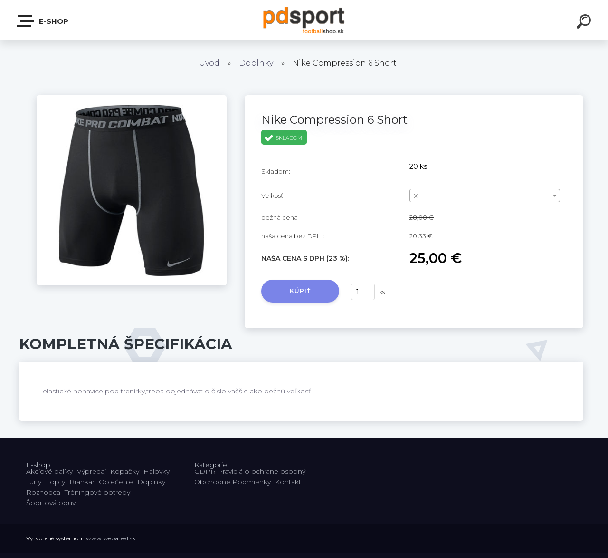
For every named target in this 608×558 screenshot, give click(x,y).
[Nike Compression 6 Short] (132, 98)
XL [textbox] (417, 196)
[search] (585, 23)
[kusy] (363, 292)
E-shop (43, 21)
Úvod (209, 63)
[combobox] (484, 195)
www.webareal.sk (110, 538)
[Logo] (304, 20)
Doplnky (256, 63)
